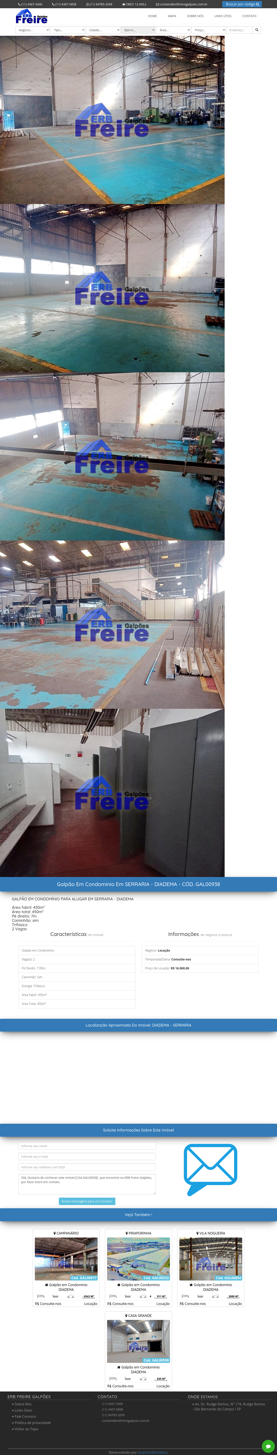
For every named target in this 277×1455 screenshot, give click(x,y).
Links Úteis (223, 16)
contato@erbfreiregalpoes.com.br (180, 4)
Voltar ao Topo (25, 1429)
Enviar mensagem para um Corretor (87, 1201)
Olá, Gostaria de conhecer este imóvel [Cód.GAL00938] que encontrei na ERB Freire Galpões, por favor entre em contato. (87, 1184)
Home (152, 16)
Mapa (172, 16)
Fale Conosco (24, 1416)
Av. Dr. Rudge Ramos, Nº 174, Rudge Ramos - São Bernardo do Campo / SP (228, 1406)
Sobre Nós (195, 16)
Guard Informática (152, 1452)
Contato (249, 16)
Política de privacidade (31, 1422)
